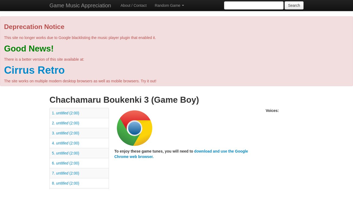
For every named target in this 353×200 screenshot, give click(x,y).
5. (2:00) (65, 153)
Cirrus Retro (34, 70)
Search (294, 5)
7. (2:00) (65, 173)
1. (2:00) (65, 113)
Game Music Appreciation (80, 5)
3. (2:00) (65, 133)
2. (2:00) (65, 123)
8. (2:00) (65, 183)
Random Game (169, 5)
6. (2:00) (65, 163)
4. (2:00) (65, 143)
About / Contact (134, 5)
